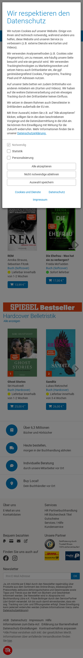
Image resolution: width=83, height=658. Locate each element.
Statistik (17, 151)
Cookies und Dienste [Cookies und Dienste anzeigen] (28, 192)
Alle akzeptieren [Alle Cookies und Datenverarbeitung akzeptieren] (42, 166)
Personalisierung (22, 157)
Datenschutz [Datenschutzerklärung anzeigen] (57, 192)
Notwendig (19, 145)
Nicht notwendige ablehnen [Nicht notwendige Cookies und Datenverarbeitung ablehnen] (41, 174)
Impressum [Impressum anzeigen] (40, 199)
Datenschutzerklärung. (31, 133)
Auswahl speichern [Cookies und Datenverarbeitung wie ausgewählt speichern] (42, 182)
